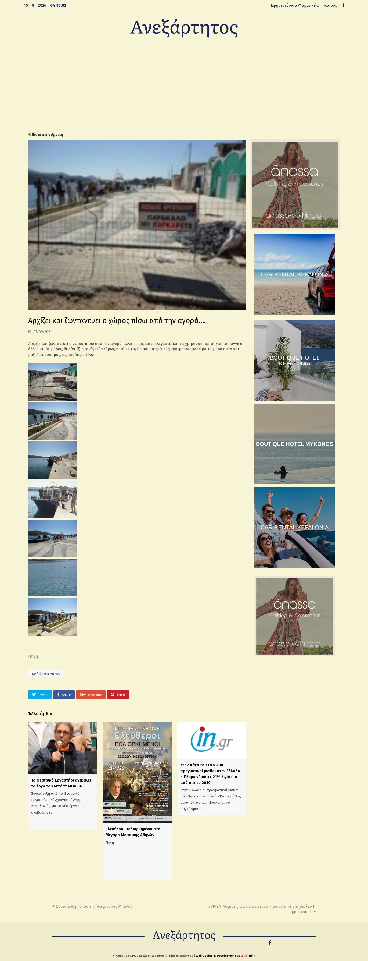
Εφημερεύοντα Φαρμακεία (295, 5)
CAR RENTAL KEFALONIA (295, 274)
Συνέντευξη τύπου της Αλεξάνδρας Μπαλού (92, 906)
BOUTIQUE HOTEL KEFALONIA (295, 360)
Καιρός (330, 5)
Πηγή (33, 656)
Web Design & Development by (225, 956)
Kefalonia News (46, 674)
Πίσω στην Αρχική (45, 134)
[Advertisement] (184, 89)
